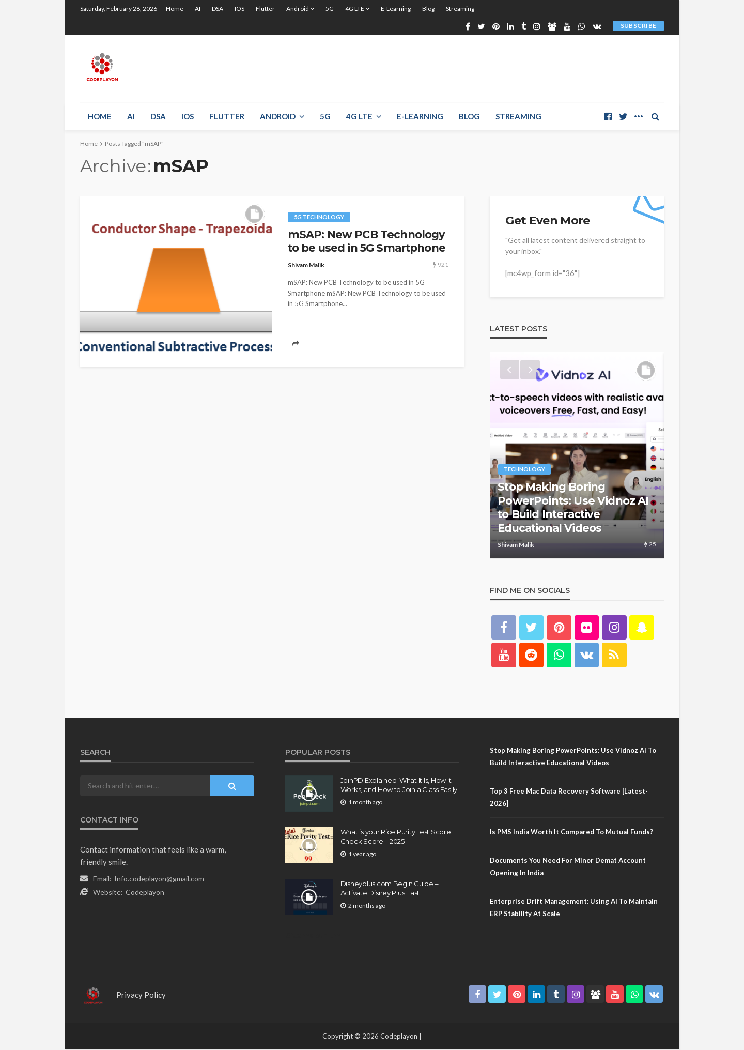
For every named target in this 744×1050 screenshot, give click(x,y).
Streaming (460, 8)
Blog (428, 8)
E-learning (396, 8)
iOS (239, 8)
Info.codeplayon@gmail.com (159, 879)
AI (197, 8)
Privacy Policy (141, 995)
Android (297, 8)
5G (330, 8)
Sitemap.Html (314, 935)
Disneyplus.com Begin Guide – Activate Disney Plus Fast (389, 888)
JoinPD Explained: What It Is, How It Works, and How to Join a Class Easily (398, 785)
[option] (577, 455)
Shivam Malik (306, 265)
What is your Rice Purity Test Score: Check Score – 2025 (396, 837)
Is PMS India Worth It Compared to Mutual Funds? (571, 832)
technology (524, 470)
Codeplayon (145, 892)
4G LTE (354, 8)
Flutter (265, 8)
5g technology (319, 217)
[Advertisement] (476, 68)
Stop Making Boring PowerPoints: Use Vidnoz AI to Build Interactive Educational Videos (573, 508)
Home (174, 8)
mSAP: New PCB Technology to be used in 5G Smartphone (366, 241)
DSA (217, 8)
